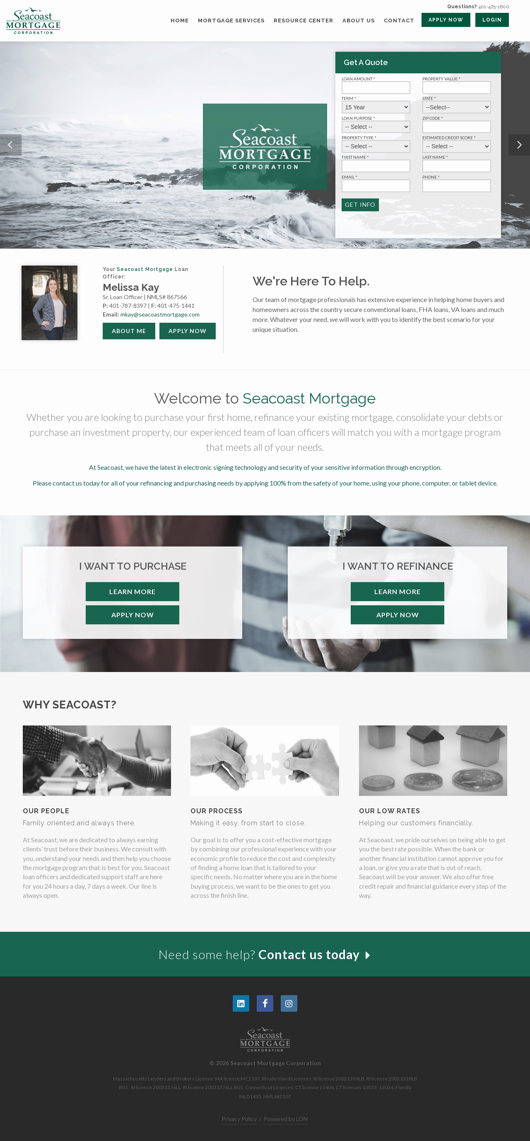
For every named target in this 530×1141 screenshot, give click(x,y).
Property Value (442, 79)
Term (349, 98)
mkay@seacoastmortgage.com (160, 314)
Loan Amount (359, 79)
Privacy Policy (239, 1118)
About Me (129, 330)
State (429, 98)
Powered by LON (286, 1118)
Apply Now (188, 330)
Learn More (132, 591)
